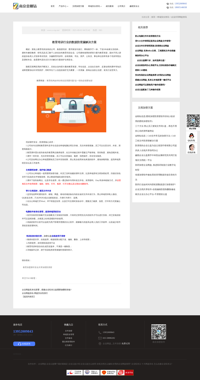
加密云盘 (48, 236)
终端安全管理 (68, 334)
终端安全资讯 (95, 6)
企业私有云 (136, 364)
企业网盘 (107, 343)
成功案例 (109, 6)
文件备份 (68, 338)
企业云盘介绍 (74, 364)
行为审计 (68, 345)
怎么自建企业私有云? (163, 364)
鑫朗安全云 (134, 6)
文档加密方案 (78, 6)
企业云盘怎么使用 (88, 364)
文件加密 (68, 331)
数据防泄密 (48, 60)
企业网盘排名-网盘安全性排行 (35, 293)
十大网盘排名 (147, 364)
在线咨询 (24, 344)
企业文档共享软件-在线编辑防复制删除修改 (155, 189)
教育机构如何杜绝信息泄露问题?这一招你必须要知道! (70, 81)
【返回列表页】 (29, 297)
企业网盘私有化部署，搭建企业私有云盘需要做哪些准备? (47, 290)
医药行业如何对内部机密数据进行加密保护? (155, 184)
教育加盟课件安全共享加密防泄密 (37, 267)
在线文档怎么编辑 (104, 364)
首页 (53, 6)
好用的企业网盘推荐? (121, 364)
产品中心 (63, 6)
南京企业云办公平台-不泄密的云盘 (151, 194)
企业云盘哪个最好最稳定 (57, 364)
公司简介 (121, 6)
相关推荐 (143, 27)
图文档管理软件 (68, 342)
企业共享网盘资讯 (179, 17)
